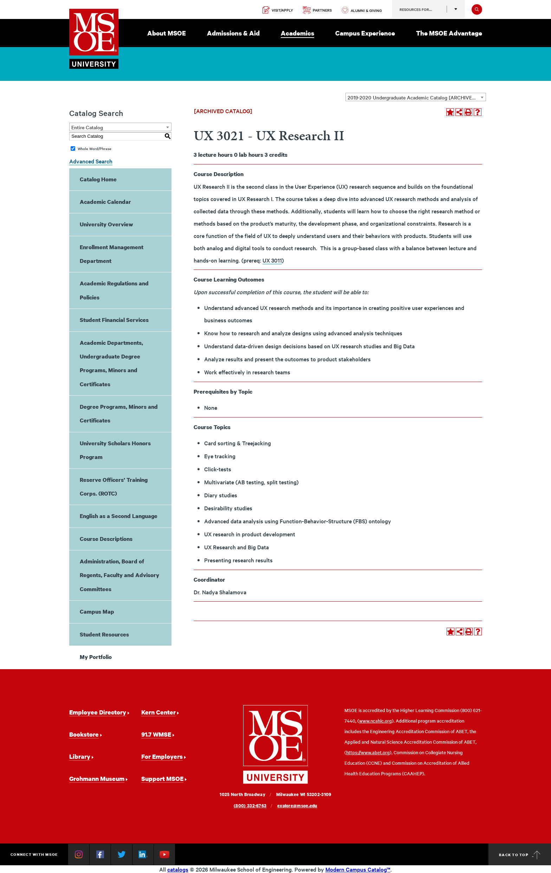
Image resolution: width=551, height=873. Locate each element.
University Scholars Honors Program (115, 450)
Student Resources (104, 634)
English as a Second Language (118, 516)
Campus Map (97, 611)
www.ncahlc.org (375, 720)
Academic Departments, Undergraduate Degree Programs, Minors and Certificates (111, 363)
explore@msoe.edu (297, 806)
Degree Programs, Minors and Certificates (119, 413)
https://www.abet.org (368, 752)
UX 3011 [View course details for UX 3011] (272, 260)
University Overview (106, 224)
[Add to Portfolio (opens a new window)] (450, 112)
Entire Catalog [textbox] (87, 127)
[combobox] (415, 97)
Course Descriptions (106, 539)
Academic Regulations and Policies (114, 290)
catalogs (177, 869)
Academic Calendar (105, 202)
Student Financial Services (114, 320)
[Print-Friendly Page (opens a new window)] (468, 112)
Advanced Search (90, 161)
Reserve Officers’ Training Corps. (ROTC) (114, 486)
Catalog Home (98, 179)
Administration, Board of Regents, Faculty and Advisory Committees (119, 575)
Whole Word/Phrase (94, 148)
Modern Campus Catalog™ (357, 869)
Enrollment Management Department (111, 254)
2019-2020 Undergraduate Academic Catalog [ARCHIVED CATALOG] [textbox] (417, 97)
